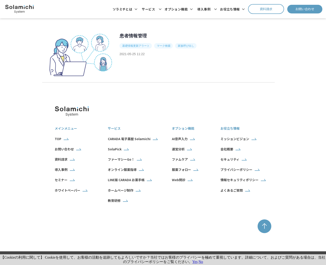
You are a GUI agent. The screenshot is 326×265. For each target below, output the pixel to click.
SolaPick (115, 149)
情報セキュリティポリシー (239, 180)
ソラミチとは (122, 9)
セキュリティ (229, 159)
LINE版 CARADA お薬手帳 (126, 180)
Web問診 (178, 180)
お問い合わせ (308, 9)
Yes (195, 262)
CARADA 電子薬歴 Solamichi (129, 138)
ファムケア (180, 159)
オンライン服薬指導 (122, 169)
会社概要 (226, 149)
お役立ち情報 (230, 9)
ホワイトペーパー (67, 190)
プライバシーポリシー (236, 169)
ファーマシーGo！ (121, 159)
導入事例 (203, 9)
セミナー (61, 180)
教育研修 (114, 200)
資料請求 (272, 9)
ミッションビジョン (234, 138)
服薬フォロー (181, 169)
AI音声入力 (180, 138)
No (201, 262)
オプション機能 (176, 9)
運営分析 (178, 149)
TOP (58, 138)
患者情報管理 (133, 35)
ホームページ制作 (120, 190)
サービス (148, 9)
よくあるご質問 (231, 190)
